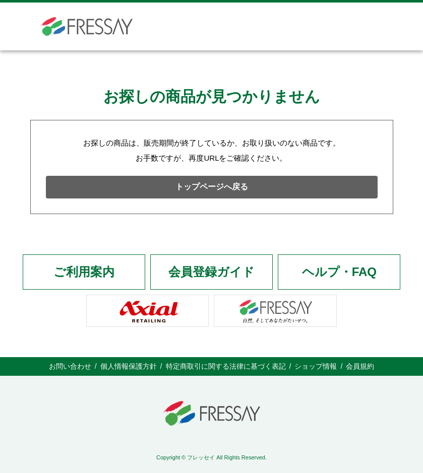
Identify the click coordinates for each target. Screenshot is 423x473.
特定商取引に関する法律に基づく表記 (226, 366)
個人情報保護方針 (128, 366)
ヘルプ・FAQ (339, 272)
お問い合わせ (70, 366)
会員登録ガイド (211, 272)
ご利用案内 (83, 272)
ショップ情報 (315, 366)
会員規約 (360, 366)
